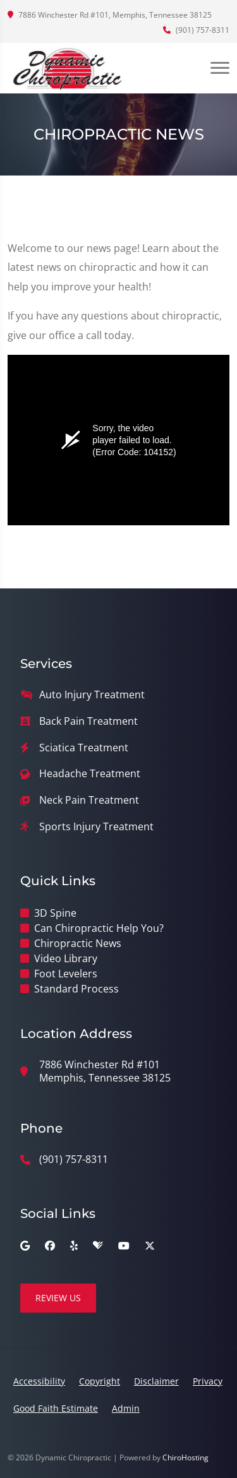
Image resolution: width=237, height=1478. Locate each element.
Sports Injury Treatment (96, 826)
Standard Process (76, 989)
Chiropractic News (77, 943)
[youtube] (124, 1245)
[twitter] (150, 1245)
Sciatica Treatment (83, 747)
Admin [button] (126, 1408)
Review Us (58, 1298)
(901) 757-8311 (196, 30)
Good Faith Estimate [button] (55, 1408)
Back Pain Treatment (88, 721)
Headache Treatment (89, 773)
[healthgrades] (98, 1245)
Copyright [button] (99, 1381)
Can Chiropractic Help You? (99, 928)
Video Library (65, 958)
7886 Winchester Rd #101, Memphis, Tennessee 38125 (110, 14)
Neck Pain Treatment (89, 800)
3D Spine (55, 913)
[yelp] (74, 1245)
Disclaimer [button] (156, 1381)
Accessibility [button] (39, 1381)
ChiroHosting (185, 1457)
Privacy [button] (207, 1381)
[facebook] (50, 1245)
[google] (25, 1245)
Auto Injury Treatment (92, 694)
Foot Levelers (65, 973)
